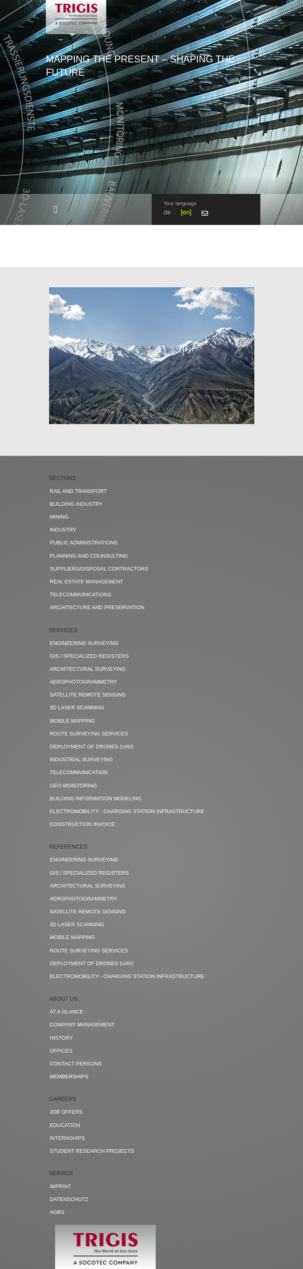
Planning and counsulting (89, 556)
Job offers (66, 1112)
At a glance (66, 1012)
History (61, 1038)
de (167, 212)
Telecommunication (79, 772)
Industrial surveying (81, 759)
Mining (59, 517)
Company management (82, 1025)
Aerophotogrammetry (83, 682)
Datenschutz (69, 1199)
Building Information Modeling (96, 798)
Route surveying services (89, 734)
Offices (61, 1051)
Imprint (60, 1186)
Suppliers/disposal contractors (99, 569)
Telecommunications (80, 594)
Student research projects (92, 1151)
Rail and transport (78, 491)
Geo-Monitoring (73, 786)
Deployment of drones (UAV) (92, 747)
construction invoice (82, 824)
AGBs (57, 1212)
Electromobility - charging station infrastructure (127, 811)
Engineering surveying (84, 643)
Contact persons (76, 1064)
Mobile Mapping (72, 721)
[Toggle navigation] (55, 209)
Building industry (76, 504)
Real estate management (87, 582)
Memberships (69, 1076)
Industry (63, 530)
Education (65, 1125)
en (186, 212)
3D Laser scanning (77, 708)
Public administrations (84, 543)
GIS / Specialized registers (89, 656)
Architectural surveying (88, 669)
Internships (67, 1138)
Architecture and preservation (97, 607)
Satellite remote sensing (88, 695)
